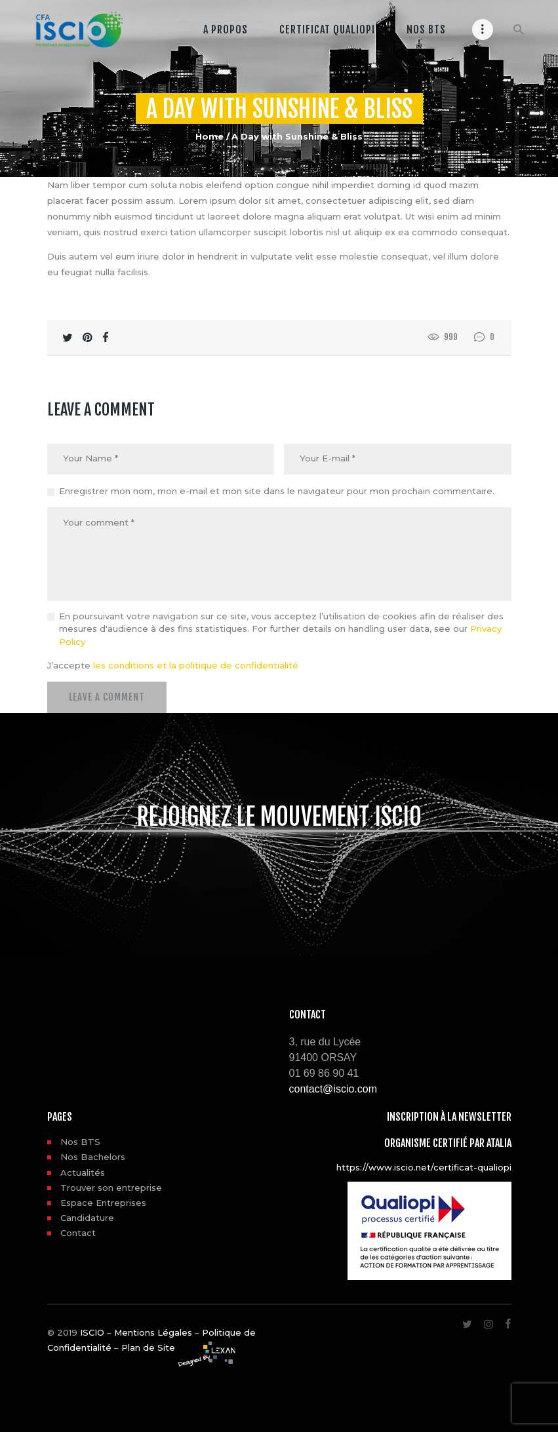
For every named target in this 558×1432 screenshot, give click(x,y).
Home (209, 136)
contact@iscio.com (333, 1088)
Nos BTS (80, 1141)
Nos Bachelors (92, 1156)
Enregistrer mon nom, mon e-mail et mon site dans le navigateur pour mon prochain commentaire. (276, 491)
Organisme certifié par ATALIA (447, 1141)
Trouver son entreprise (111, 1186)
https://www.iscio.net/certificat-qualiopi (423, 1166)
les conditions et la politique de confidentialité (195, 665)
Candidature (87, 1217)
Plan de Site (148, 1347)
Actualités (82, 1171)
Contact (78, 1232)
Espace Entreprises (103, 1202)
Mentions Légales (153, 1331)
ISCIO (92, 1331)
